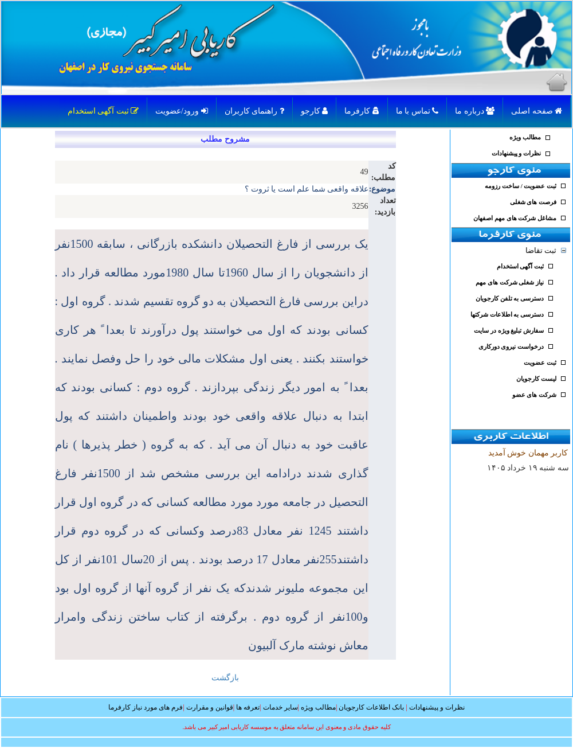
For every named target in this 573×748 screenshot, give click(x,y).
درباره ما (474, 111)
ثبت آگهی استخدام (103, 111)
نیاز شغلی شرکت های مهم (510, 282)
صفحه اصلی (536, 111)
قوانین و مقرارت (209, 707)
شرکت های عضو (534, 395)
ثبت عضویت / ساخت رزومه (520, 186)
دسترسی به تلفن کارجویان (510, 298)
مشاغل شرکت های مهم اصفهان (514, 218)
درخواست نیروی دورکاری (511, 347)
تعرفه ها (248, 707)
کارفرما (361, 111)
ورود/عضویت (181, 111)
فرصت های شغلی (533, 202)
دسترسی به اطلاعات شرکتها (507, 314)
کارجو (314, 111)
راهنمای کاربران (254, 111)
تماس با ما (417, 111)
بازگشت (225, 677)
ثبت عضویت (540, 363)
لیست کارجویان (536, 379)
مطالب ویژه (525, 137)
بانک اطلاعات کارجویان (371, 707)
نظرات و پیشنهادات (516, 153)
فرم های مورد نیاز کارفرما (145, 707)
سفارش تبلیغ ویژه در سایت (509, 331)
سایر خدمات (280, 707)
